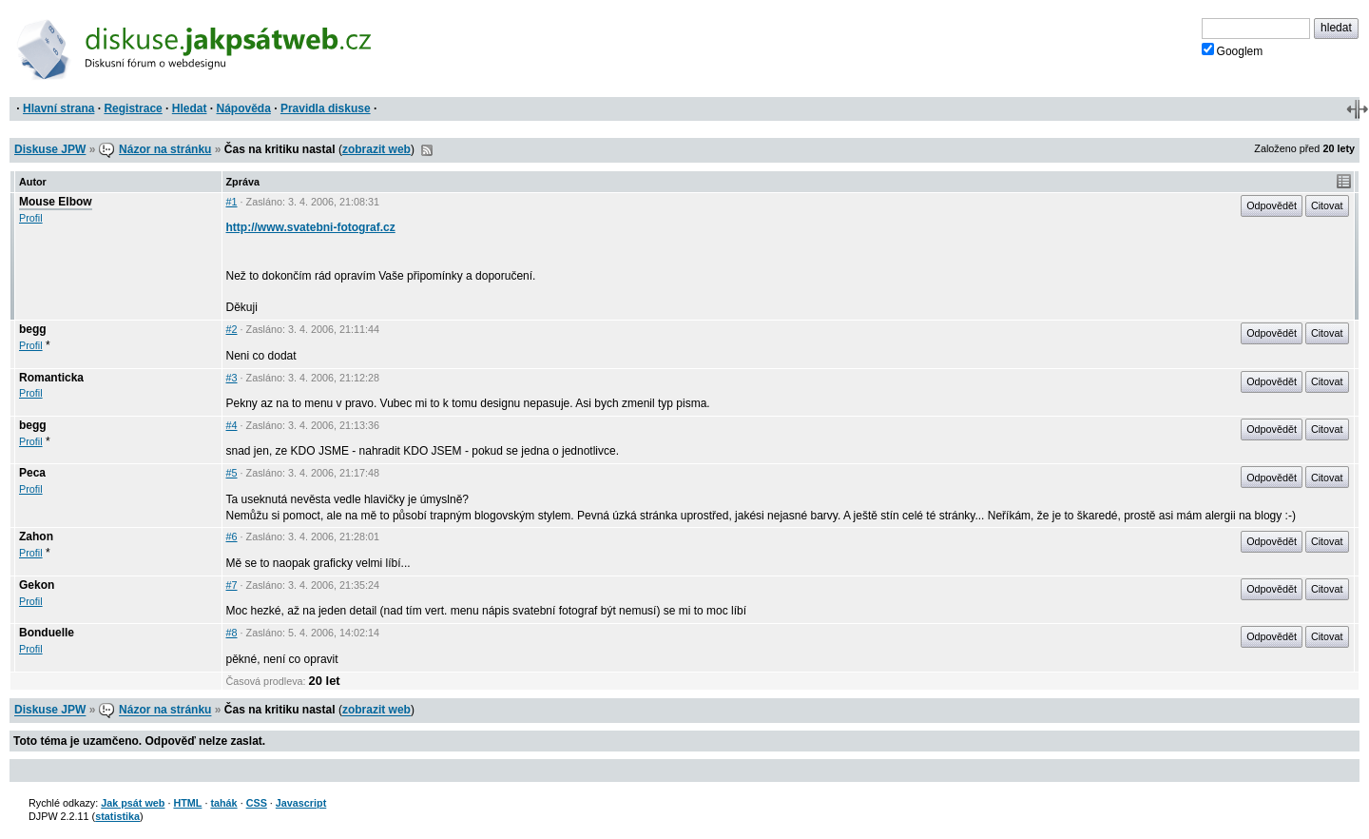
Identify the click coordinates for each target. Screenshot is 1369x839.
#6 (232, 536)
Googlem (1232, 50)
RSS (427, 150)
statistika (117, 816)
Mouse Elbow (55, 201)
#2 (232, 329)
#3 (232, 377)
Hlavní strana (58, 108)
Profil (31, 218)
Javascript (301, 803)
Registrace (133, 108)
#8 (232, 632)
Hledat (189, 108)
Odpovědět (1271, 205)
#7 (232, 585)
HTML (187, 803)
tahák (223, 803)
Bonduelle (46, 632)
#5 (232, 472)
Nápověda (244, 108)
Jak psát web (132, 803)
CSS (256, 803)
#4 (232, 425)
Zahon (36, 536)
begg (33, 329)
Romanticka (51, 377)
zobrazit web (376, 149)
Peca (32, 472)
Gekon (36, 585)
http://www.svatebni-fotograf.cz (310, 227)
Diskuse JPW (50, 149)
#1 (232, 201)
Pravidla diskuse (325, 108)
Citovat (1327, 205)
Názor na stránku (165, 149)
